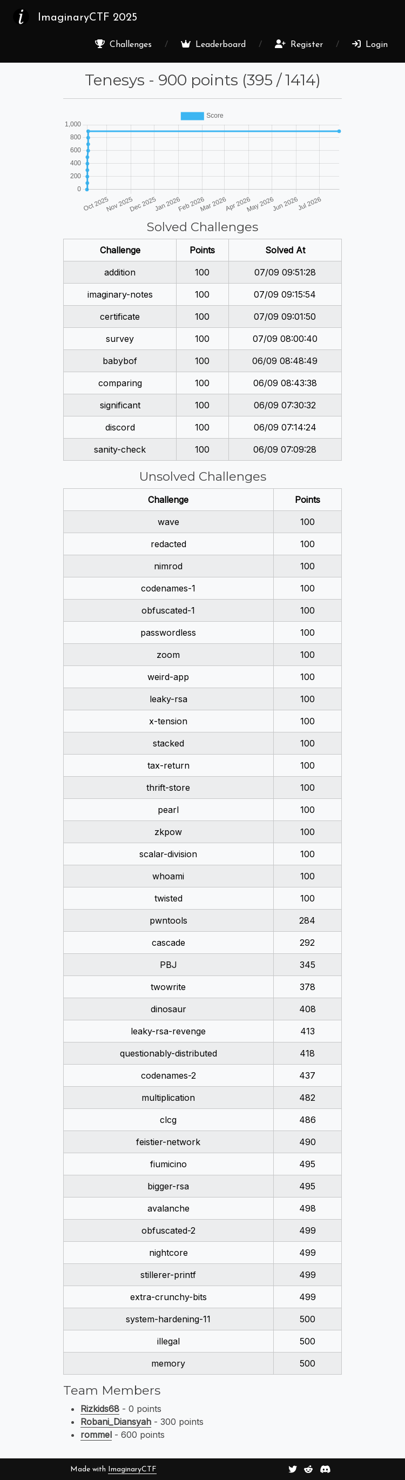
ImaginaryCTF (132, 1469)
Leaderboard (213, 44)
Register (299, 44)
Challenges (123, 44)
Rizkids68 (99, 1408)
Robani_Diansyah (115, 1421)
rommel (96, 1434)
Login (370, 44)
